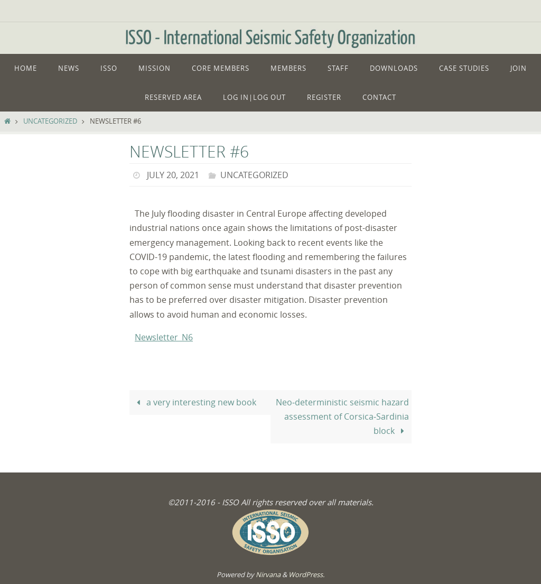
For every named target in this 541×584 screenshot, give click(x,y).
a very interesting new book (194, 402)
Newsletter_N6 (164, 337)
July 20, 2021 (173, 175)
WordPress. (306, 574)
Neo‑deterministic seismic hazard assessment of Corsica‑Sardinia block (342, 416)
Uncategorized (50, 121)
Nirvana (268, 574)
